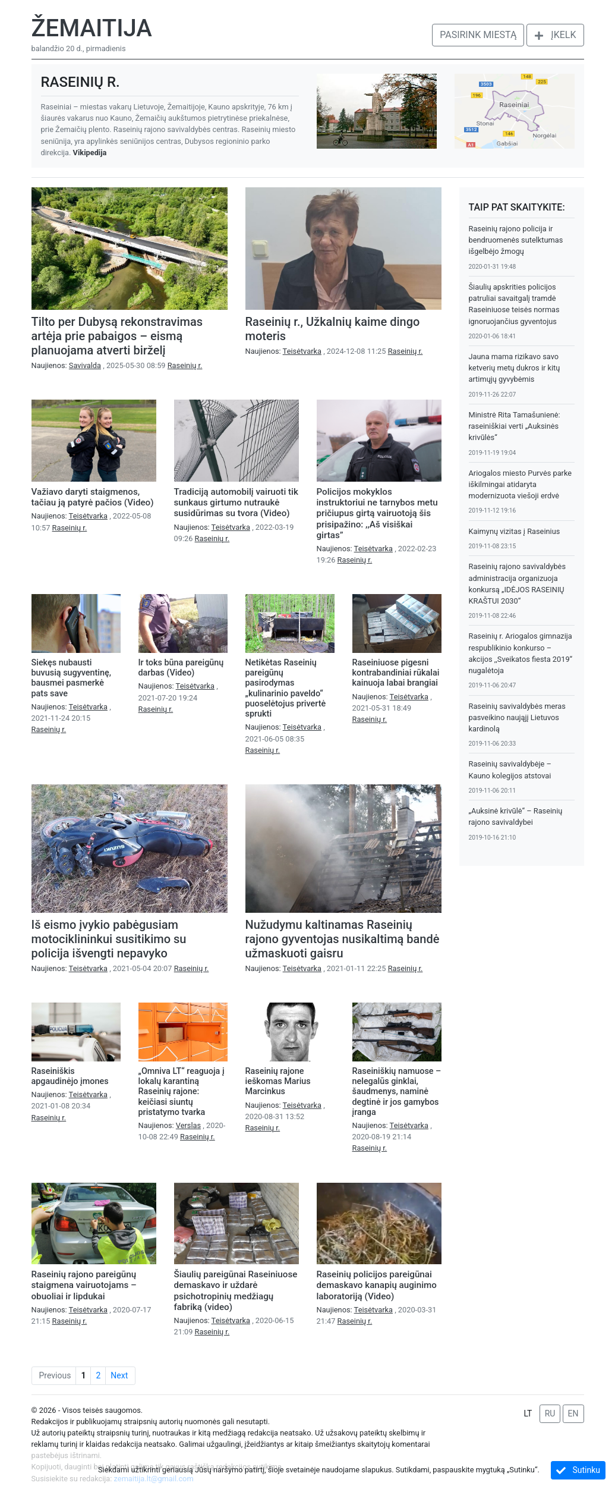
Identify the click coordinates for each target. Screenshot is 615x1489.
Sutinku (578, 1470)
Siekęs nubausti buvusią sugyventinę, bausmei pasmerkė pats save (71, 678)
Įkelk (555, 34)
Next (119, 1375)
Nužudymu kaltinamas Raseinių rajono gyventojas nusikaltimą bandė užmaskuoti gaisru (342, 939)
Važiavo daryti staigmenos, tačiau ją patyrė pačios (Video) (92, 497)
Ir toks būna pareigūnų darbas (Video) (181, 668)
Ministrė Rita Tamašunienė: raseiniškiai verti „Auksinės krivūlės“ (514, 426)
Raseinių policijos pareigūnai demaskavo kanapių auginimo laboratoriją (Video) (377, 1285)
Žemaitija (91, 28)
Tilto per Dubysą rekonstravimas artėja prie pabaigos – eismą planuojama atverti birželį (117, 336)
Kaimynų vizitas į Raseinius (514, 531)
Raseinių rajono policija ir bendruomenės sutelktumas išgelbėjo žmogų (516, 240)
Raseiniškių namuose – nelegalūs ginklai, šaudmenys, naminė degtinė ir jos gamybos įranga (396, 1091)
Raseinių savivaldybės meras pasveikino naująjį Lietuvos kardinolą (517, 717)
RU (550, 1413)
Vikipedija (90, 152)
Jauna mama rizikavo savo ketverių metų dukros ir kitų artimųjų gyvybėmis (514, 368)
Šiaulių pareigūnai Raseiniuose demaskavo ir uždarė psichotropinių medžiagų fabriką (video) (236, 1290)
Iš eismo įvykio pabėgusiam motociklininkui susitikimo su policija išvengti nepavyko (109, 939)
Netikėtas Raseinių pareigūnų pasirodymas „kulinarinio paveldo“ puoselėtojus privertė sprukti (285, 688)
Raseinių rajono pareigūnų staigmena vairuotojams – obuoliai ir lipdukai (84, 1285)
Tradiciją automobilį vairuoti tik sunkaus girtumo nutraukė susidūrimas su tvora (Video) (236, 502)
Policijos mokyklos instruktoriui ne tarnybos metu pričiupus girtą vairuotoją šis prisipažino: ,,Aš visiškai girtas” (377, 513)
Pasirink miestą (478, 34)
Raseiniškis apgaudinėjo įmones (70, 1076)
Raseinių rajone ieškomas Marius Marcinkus (278, 1081)
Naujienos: (67, 365)
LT (527, 1413)
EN (573, 1413)
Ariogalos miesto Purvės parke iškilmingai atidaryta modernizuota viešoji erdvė (520, 484)
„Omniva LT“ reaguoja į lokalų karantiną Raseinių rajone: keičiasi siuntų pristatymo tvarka (181, 1091)
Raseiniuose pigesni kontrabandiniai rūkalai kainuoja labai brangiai (396, 673)
